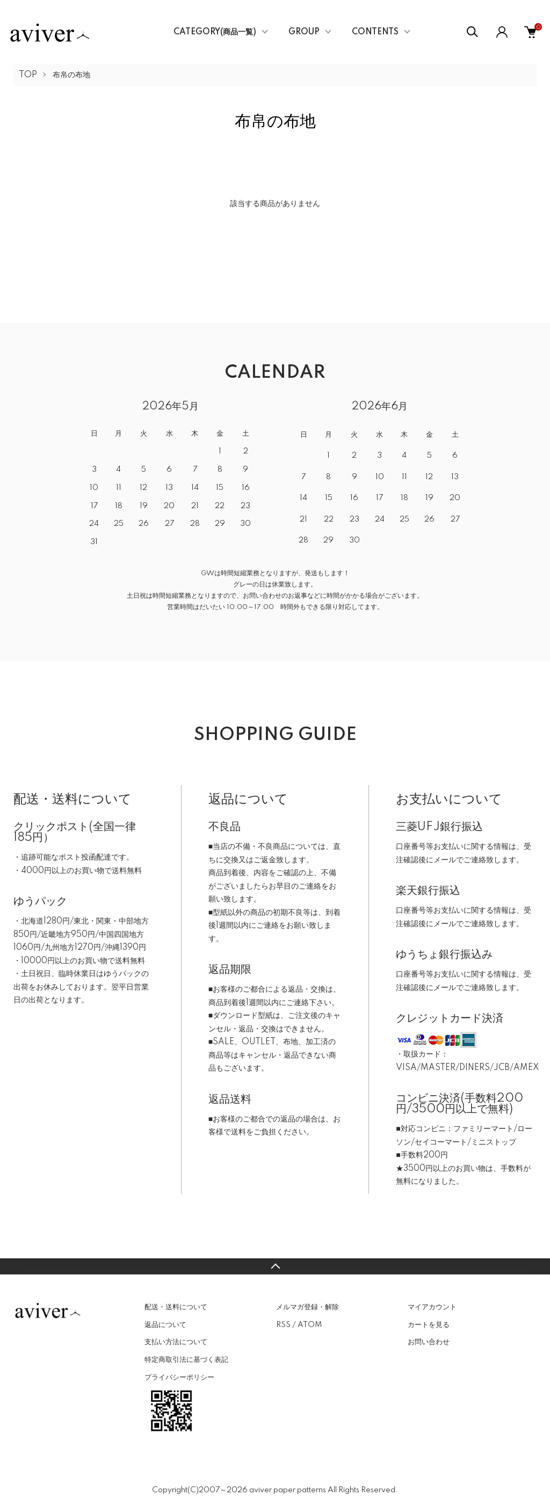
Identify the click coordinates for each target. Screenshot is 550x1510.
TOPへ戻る (275, 1266)
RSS (283, 1325)
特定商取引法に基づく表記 (186, 1360)
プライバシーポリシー (179, 1377)
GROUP (304, 32)
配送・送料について (175, 1307)
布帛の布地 (71, 75)
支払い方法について (175, 1342)
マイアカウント (432, 1307)
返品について (165, 1325)
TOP (28, 75)
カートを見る (429, 1325)
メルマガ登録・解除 (307, 1307)
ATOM (310, 1325)
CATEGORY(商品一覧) (214, 32)
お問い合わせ (429, 1342)
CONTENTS (375, 32)
